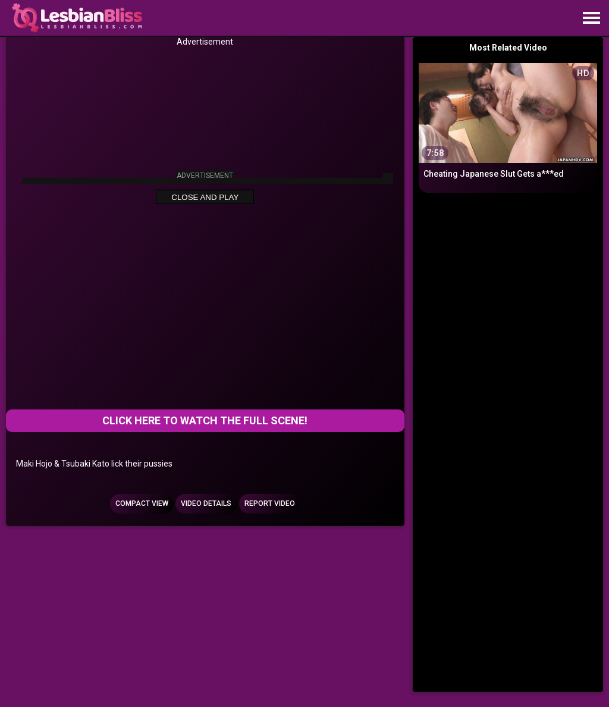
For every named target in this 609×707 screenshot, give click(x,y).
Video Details (206, 503)
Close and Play (204, 197)
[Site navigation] (591, 18)
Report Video (269, 503)
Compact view (141, 503)
